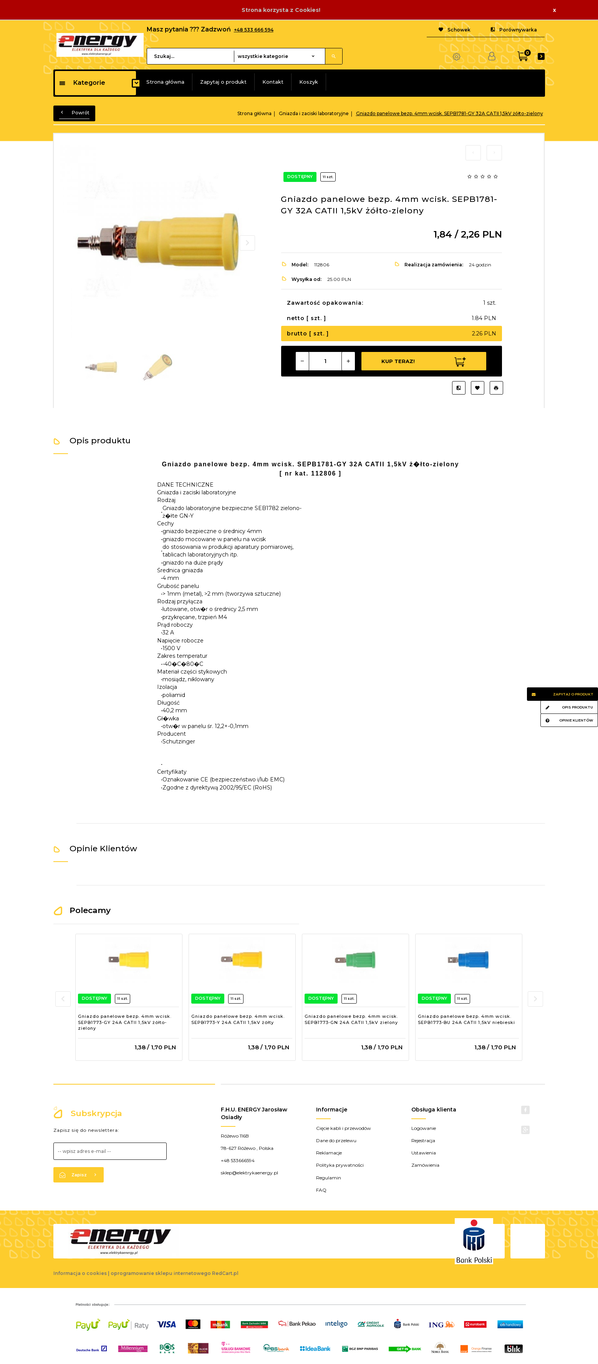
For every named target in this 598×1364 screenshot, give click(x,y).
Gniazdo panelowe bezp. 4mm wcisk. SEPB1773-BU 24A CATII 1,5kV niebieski (466, 1019)
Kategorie (82, 82)
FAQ (321, 1190)
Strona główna (165, 82)
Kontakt (272, 82)
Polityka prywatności (340, 1165)
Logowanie (423, 1128)
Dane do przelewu (336, 1140)
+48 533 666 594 (253, 30)
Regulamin (328, 1178)
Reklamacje (329, 1153)
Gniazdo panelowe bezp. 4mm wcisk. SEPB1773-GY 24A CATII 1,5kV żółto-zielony (124, 1022)
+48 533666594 (238, 1160)
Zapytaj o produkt (223, 82)
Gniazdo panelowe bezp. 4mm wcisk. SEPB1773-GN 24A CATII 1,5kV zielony (351, 1019)
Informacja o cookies (80, 1273)
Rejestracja (423, 1140)
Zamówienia (425, 1165)
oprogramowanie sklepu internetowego (161, 1273)
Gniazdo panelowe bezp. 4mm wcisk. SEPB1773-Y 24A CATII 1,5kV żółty (238, 1019)
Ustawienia (423, 1153)
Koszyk (308, 82)
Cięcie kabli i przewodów (343, 1128)
